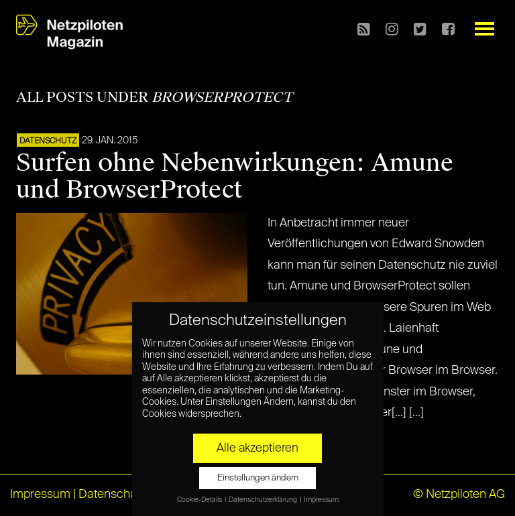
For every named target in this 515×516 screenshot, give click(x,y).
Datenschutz (47, 141)
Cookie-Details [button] (200, 500)
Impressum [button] (321, 500)
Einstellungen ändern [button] (257, 478)
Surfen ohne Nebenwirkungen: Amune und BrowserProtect (234, 176)
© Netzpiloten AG (459, 495)
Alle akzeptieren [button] (257, 448)
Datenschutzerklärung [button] (263, 500)
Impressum (40, 495)
